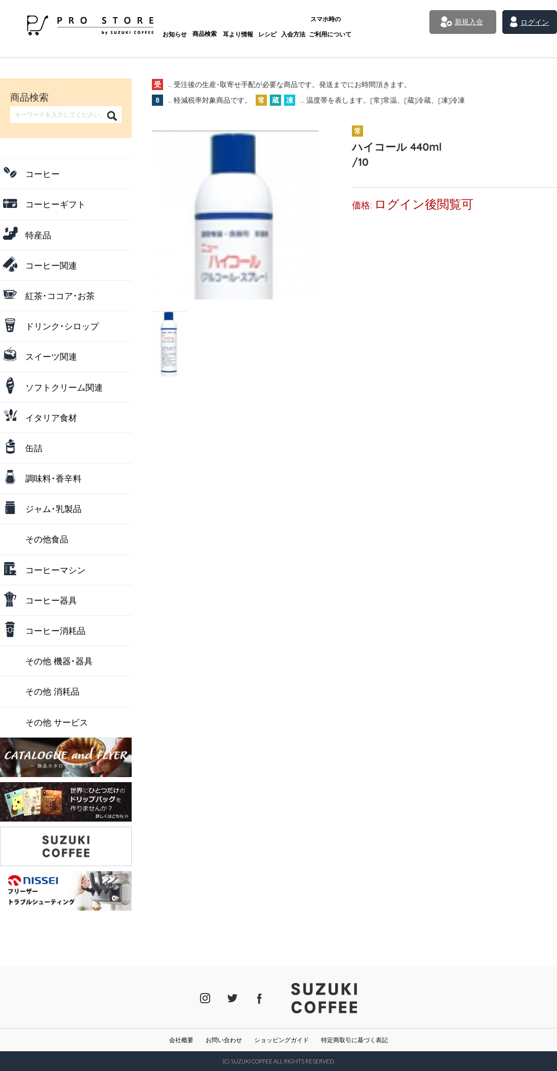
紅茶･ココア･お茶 (60, 295)
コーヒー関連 (51, 265)
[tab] (170, 328)
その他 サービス (56, 722)
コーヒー (42, 173)
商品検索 (180, 24)
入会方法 (274, 24)
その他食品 (46, 539)
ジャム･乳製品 (53, 508)
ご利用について (312, 20)
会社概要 (181, 1040)
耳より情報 (215, 24)
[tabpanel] (240, 210)
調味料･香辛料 (53, 478)
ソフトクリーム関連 (64, 387)
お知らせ (149, 24)
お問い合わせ (224, 1040)
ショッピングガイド (281, 1040)
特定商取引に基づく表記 (354, 1040)
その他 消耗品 (52, 691)
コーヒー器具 (51, 600)
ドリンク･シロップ (62, 326)
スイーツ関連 (51, 356)
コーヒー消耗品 (55, 630)
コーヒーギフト (55, 204)
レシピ (245, 24)
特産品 (38, 235)
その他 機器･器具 (59, 661)
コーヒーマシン (55, 570)
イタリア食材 (51, 417)
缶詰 (34, 448)
